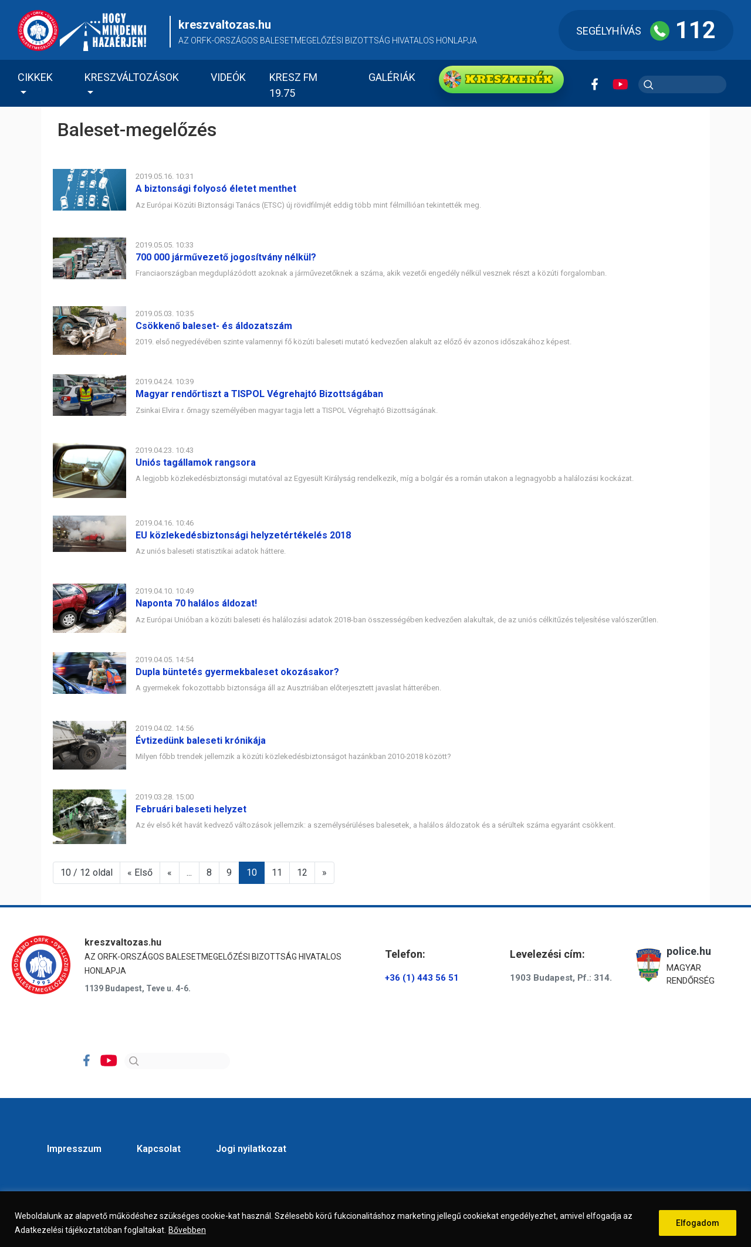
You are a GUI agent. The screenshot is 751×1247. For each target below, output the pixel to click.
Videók (228, 77)
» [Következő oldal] (324, 872)
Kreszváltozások (131, 77)
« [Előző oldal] (169, 872)
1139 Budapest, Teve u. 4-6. (137, 988)
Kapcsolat (159, 1148)
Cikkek (35, 77)
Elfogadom (697, 1223)
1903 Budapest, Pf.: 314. (561, 977)
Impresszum (74, 1148)
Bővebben (187, 1230)
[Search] (177, 1061)
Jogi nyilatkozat (251, 1148)
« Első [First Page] (140, 872)
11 (277, 872)
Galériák (391, 77)
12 (302, 872)
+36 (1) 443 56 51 (422, 977)
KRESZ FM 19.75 (293, 85)
